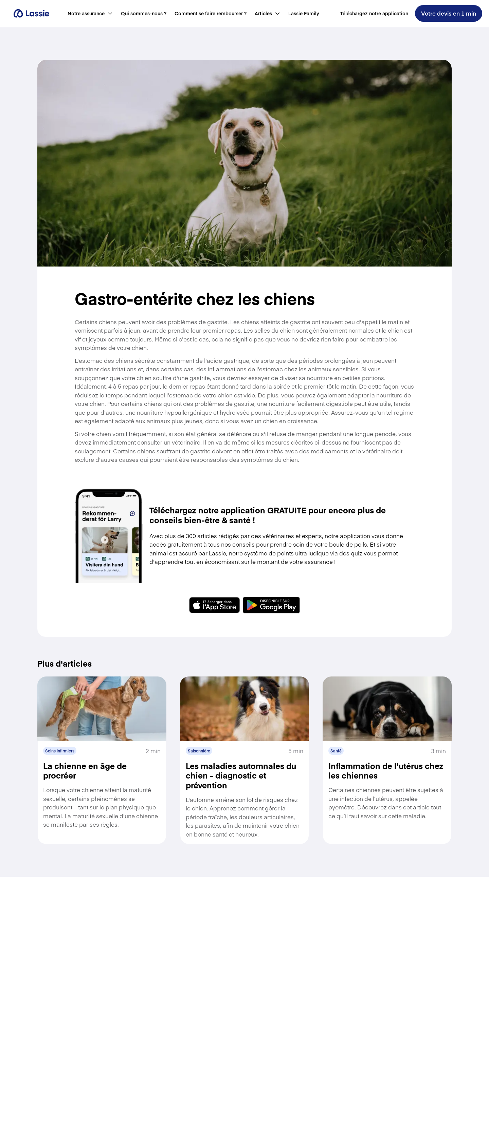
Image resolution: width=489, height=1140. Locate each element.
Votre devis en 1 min (448, 13)
